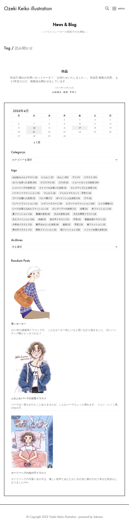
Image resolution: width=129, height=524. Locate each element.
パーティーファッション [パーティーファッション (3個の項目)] (25, 193)
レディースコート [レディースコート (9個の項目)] (51, 203)
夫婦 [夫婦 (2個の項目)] (42, 219)
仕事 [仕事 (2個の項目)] (84, 208)
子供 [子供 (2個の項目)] (77, 219)
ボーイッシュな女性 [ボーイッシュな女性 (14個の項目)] (68, 198)
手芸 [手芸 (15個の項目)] (78, 224)
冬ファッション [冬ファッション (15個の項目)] (101, 208)
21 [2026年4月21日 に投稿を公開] (34, 132)
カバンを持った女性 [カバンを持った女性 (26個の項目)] (24, 182)
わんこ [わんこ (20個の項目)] (62, 177)
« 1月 (37, 142)
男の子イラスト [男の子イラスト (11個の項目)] (22, 229)
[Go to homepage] (28, 8)
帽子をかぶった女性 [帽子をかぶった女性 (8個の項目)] (47, 224)
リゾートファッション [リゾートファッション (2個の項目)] (24, 203)
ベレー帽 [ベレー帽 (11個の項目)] (45, 198)
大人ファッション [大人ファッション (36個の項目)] (23, 219)
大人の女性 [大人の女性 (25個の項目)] (61, 214)
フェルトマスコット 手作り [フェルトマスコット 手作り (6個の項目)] (75, 193)
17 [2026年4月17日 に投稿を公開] (80, 128)
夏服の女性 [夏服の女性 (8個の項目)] (43, 214)
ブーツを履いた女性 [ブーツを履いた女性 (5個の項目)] (23, 198)
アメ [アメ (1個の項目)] (76, 177)
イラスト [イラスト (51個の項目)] (90, 177)
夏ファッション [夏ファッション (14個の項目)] (22, 214)
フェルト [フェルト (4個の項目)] (49, 193)
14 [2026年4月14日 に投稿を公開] (34, 128)
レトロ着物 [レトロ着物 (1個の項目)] (106, 203)
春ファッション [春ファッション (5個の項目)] (96, 224)
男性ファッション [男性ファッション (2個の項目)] (46, 229)
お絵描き (57, 92)
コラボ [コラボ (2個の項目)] (63, 182)
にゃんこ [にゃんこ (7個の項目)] (47, 177)
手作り (73, 92)
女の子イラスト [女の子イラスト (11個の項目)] (59, 219)
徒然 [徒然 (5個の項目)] (66, 224)
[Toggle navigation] (118, 8)
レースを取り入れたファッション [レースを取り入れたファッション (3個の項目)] (30, 208)
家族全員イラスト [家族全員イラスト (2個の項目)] (95, 219)
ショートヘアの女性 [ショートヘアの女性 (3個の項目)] (23, 188)
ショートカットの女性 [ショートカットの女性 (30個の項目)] (85, 182)
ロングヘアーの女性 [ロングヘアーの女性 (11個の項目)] (64, 208)
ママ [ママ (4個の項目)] (87, 198)
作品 (64, 71)
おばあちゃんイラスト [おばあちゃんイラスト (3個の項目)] (24, 177)
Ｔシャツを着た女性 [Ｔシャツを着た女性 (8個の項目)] (95, 229)
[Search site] (107, 9)
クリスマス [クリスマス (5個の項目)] (47, 182)
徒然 (65, 92)
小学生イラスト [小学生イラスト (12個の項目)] (22, 224)
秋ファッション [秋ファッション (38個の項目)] (70, 229)
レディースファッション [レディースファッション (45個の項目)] (80, 203)
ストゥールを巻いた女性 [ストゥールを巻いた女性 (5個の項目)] (52, 188)
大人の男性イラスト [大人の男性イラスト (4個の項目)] (84, 214)
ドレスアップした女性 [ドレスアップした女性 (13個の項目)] (83, 188)
